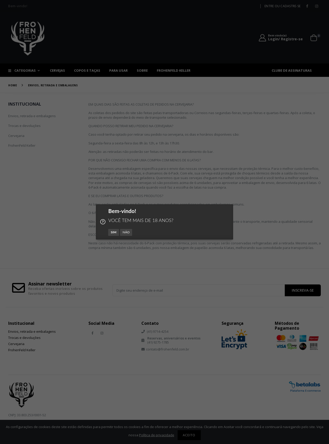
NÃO (126, 232)
